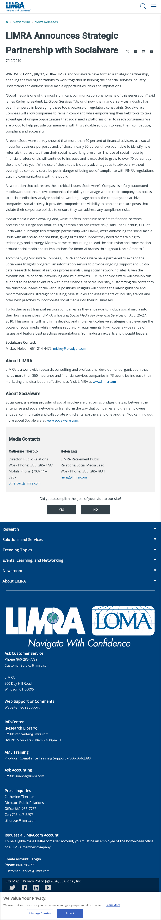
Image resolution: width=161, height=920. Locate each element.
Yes (61, 510)
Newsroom (21, 22)
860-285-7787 (25, 808)
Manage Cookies (40, 915)
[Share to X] (128, 52)
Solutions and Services (22, 539)
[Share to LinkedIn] (143, 52)
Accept (70, 915)
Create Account (16, 859)
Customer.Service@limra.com (27, 665)
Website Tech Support (22, 707)
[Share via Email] (151, 52)
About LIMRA (14, 581)
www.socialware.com (62, 420)
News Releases (46, 22)
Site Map (12, 881)
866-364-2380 (80, 758)
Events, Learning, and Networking (32, 560)
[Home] (7, 22)
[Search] (143, 6)
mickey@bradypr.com (69, 348)
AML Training (16, 752)
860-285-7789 (26, 659)
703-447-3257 (22, 814)
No (95, 510)
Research (10, 529)
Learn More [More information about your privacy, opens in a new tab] (113, 907)
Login (36, 859)
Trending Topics (17, 549)
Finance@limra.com (29, 776)
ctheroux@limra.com (25, 483)
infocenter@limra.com (31, 734)
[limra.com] (18, 6)
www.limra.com (104, 381)
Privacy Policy (33, 881)
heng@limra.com (74, 477)
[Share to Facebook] (136, 52)
